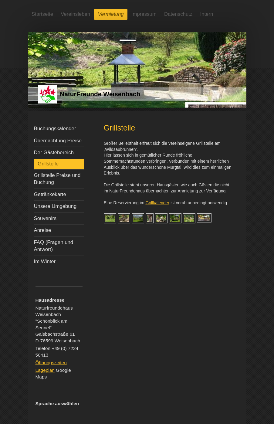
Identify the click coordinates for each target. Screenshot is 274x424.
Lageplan (45, 370)
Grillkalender (157, 202)
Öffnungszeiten (51, 362)
